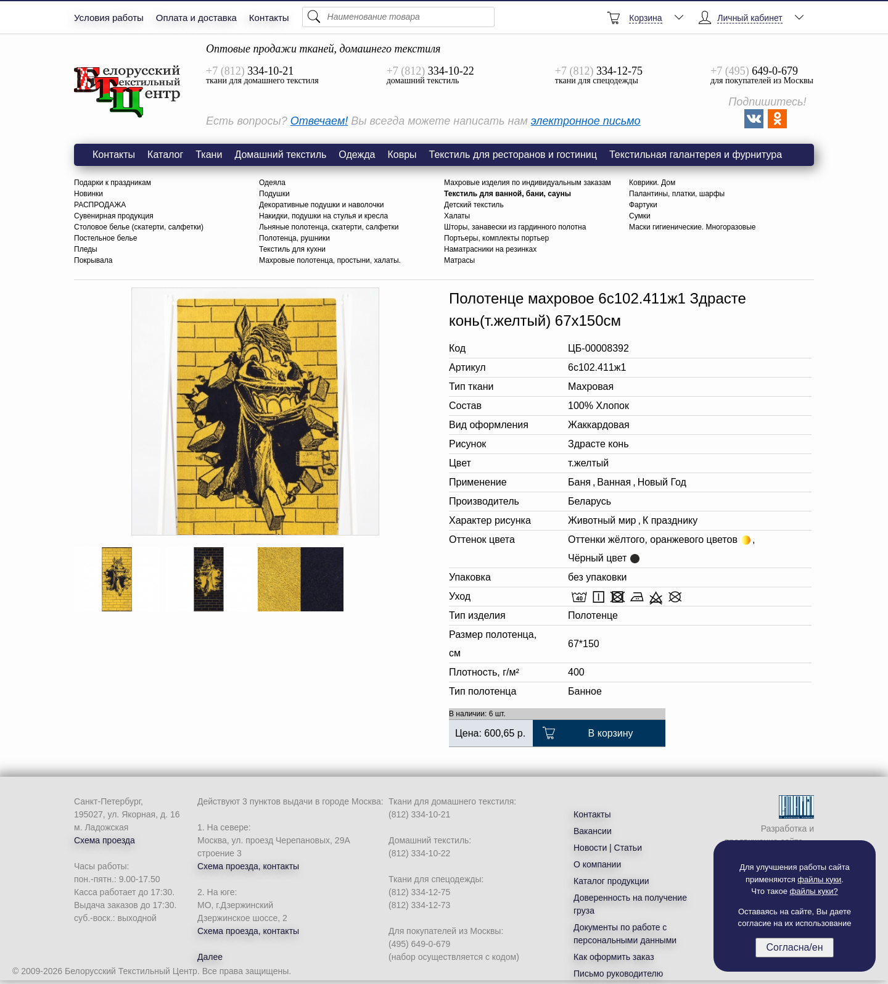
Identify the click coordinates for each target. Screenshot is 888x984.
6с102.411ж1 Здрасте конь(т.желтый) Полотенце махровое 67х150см (127, 91)
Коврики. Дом (652, 182)
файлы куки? (814, 891)
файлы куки (819, 879)
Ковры (401, 154)
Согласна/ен (794, 947)
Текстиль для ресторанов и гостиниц (513, 154)
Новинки (88, 193)
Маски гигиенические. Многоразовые (692, 227)
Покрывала (93, 260)
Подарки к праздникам (112, 182)
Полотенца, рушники (294, 238)
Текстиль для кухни (292, 249)
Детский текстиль (474, 205)
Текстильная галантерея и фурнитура (695, 154)
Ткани (208, 154)
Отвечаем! (319, 121)
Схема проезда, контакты (248, 866)
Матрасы (459, 260)
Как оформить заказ (614, 957)
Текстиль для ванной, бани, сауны (507, 193)
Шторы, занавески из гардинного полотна (515, 227)
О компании (597, 864)
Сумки (640, 216)
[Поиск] (398, 17)
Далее (210, 957)
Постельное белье (105, 238)
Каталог (165, 154)
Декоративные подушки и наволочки (321, 205)
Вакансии (593, 831)
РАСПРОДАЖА (100, 205)
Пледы (85, 249)
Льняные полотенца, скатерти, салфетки (328, 227)
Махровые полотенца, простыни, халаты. (330, 260)
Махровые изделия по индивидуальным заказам (527, 182)
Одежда (357, 154)
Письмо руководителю (618, 973)
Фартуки (643, 205)
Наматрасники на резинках (490, 249)
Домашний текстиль (280, 154)
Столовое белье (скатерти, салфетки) (139, 227)
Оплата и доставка (196, 17)
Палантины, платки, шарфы (677, 193)
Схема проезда (104, 840)
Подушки (274, 193)
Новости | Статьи (608, 848)
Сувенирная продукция (114, 216)
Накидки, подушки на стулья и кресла (323, 216)
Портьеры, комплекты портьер (496, 238)
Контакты (269, 17)
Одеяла (272, 182)
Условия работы (109, 17)
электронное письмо (586, 121)
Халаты (457, 216)
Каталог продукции (611, 881)
